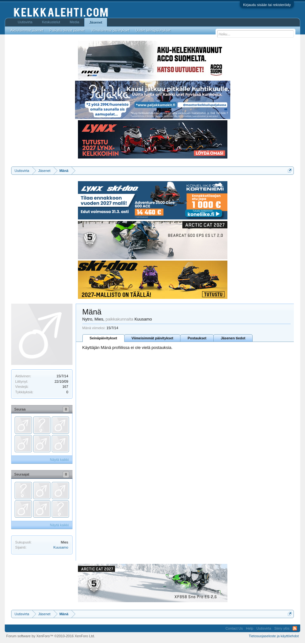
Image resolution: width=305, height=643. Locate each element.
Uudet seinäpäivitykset (153, 30)
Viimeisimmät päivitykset (152, 338)
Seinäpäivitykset (103, 338)
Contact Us (234, 628)
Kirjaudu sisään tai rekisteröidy (267, 5)
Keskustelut (51, 22)
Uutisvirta (25, 22)
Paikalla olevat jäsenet (67, 30)
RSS (295, 628)
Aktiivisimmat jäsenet (27, 30)
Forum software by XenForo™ (50, 636)
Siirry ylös (282, 628)
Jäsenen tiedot (233, 338)
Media (74, 22)
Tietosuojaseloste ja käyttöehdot (274, 636)
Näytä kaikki (59, 460)
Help (249, 628)
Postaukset (196, 338)
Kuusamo (60, 547)
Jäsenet (95, 22)
